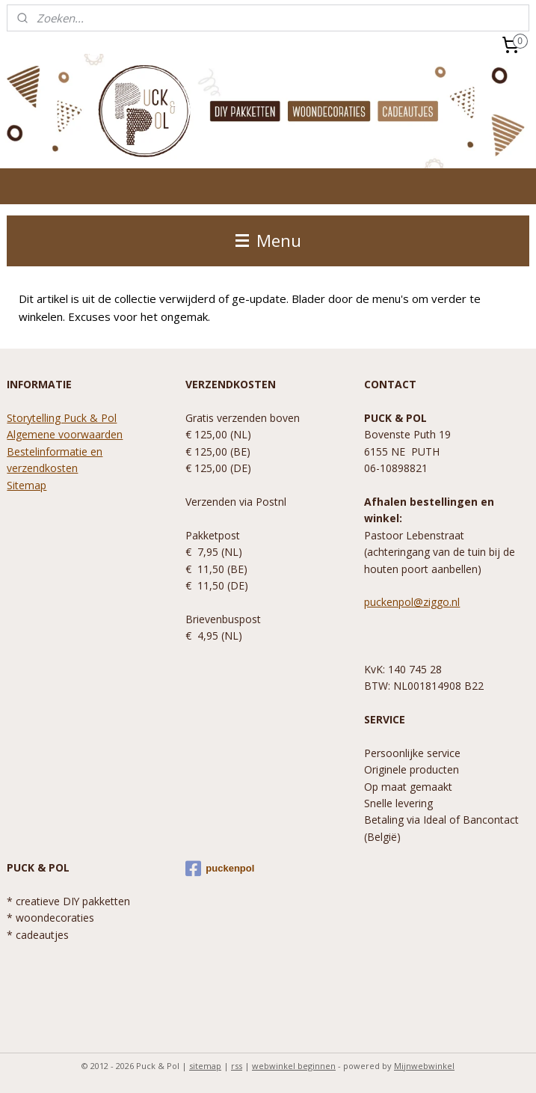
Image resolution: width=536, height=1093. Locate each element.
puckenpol (219, 869)
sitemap (205, 1065)
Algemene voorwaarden (65, 434)
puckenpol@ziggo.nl (412, 602)
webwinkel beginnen (294, 1065)
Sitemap (26, 485)
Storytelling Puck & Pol (62, 418)
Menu (268, 240)
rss (236, 1065)
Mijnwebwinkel (424, 1065)
